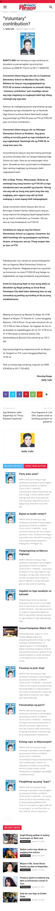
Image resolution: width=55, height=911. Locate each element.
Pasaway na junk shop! (31, 668)
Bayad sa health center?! (32, 513)
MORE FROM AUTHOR (36, 466)
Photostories (25, 841)
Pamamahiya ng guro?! (32, 704)
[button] (5, 7)
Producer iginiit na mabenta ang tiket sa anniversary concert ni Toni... (34, 881)
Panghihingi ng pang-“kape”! (35, 781)
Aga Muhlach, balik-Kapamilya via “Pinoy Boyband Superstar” (13, 415)
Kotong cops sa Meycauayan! (35, 741)
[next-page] (9, 819)
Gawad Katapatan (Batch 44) (35, 628)
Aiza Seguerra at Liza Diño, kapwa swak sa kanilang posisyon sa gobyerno (42, 417)
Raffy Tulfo (9, 29)
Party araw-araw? (28, 473)
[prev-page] (5, 819)
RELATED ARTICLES (13, 466)
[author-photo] (28, 447)
